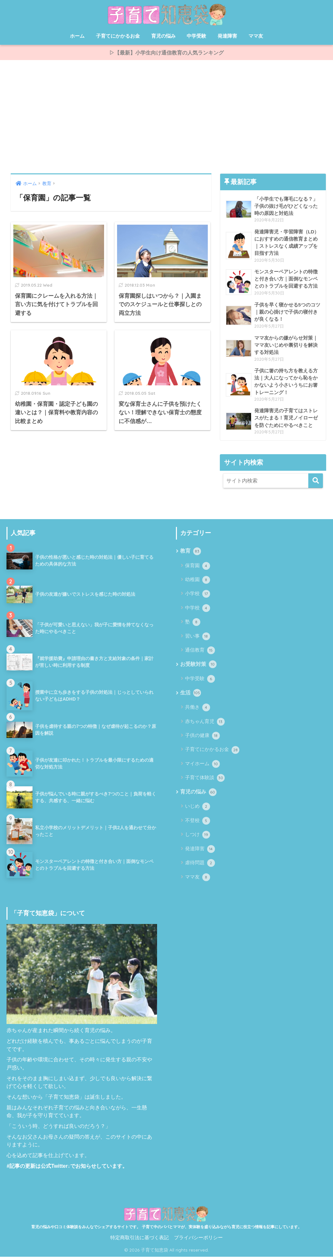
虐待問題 (200, 866)
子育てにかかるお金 (118, 36)
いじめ (197, 810)
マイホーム (202, 767)
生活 (190, 696)
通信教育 (200, 653)
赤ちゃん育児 (204, 725)
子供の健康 (202, 739)
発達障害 (227, 36)
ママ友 (255, 36)
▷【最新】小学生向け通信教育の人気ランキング (166, 53)
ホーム (77, 36)
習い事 (197, 639)
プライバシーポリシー (198, 1241)
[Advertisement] (166, 118)
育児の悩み (163, 36)
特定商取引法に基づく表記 (139, 1241)
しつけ (197, 838)
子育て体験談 (204, 781)
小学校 (197, 597)
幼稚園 (197, 583)
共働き (197, 711)
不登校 (197, 824)
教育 (190, 554)
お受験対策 (198, 667)
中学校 (197, 611)
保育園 (197, 568)
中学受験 (196, 36)
